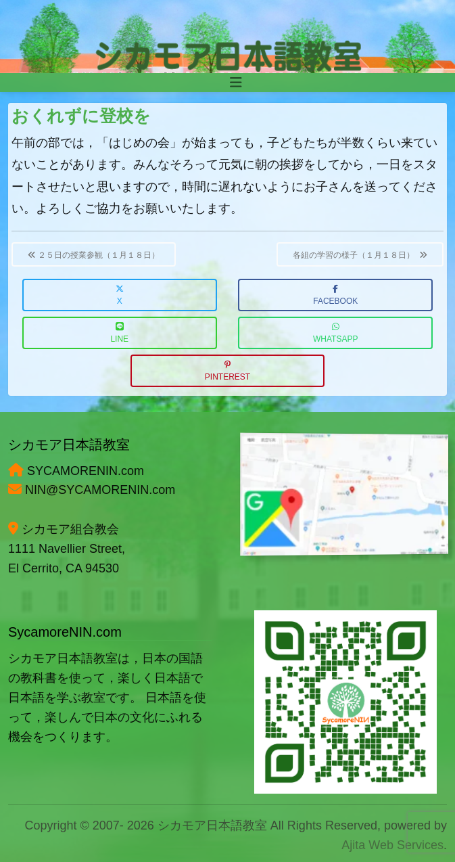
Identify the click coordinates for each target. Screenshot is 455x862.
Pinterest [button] (227, 371)
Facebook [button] (335, 295)
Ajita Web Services (392, 845)
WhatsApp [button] (335, 333)
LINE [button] (119, 333)
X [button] (120, 295)
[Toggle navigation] (236, 82)
